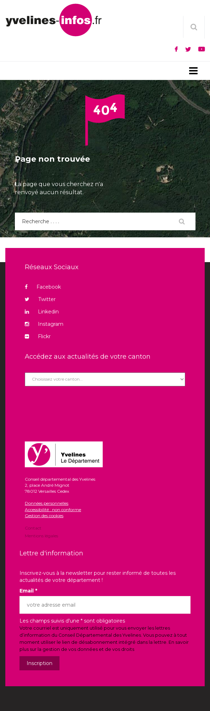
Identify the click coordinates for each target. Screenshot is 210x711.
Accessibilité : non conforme (53, 509)
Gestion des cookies (44, 515)
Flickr (38, 336)
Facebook (43, 287)
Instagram (44, 324)
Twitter (40, 299)
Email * (28, 591)
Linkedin (42, 311)
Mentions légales (41, 535)
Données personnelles (46, 503)
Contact (33, 528)
